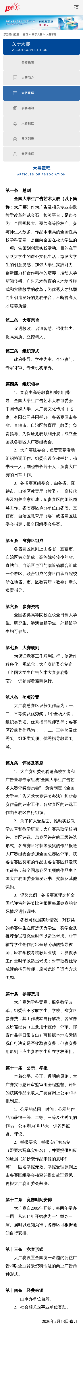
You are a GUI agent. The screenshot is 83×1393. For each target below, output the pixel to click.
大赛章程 (51, 34)
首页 (25, 34)
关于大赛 (37, 34)
